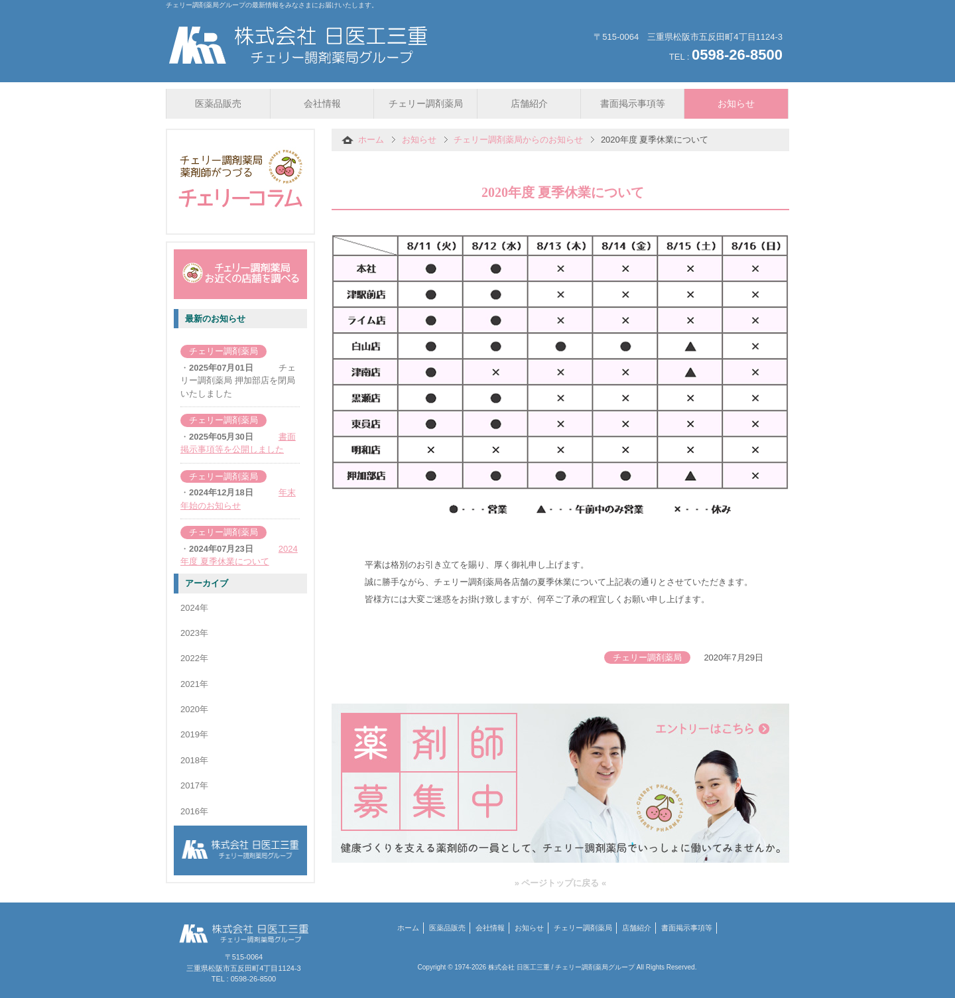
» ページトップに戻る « (561, 883)
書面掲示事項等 (686, 928)
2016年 (194, 811)
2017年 (194, 785)
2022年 (194, 658)
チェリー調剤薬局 (583, 928)
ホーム (371, 140)
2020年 (194, 709)
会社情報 (490, 928)
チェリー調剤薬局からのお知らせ (518, 140)
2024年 (194, 608)
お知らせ (419, 140)
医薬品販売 (447, 928)
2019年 (194, 734)
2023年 (194, 633)
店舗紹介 (636, 928)
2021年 (194, 684)
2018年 (194, 760)
